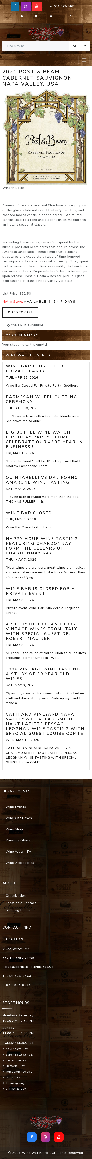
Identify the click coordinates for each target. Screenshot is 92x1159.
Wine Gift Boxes (19, 818)
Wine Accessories (20, 863)
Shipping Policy (18, 910)
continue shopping (25, 325)
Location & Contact (21, 903)
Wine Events (16, 807)
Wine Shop (14, 829)
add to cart (20, 312)
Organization (16, 895)
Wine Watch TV (18, 851)
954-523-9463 (62, 6)
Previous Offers (18, 840)
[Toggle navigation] (84, 60)
